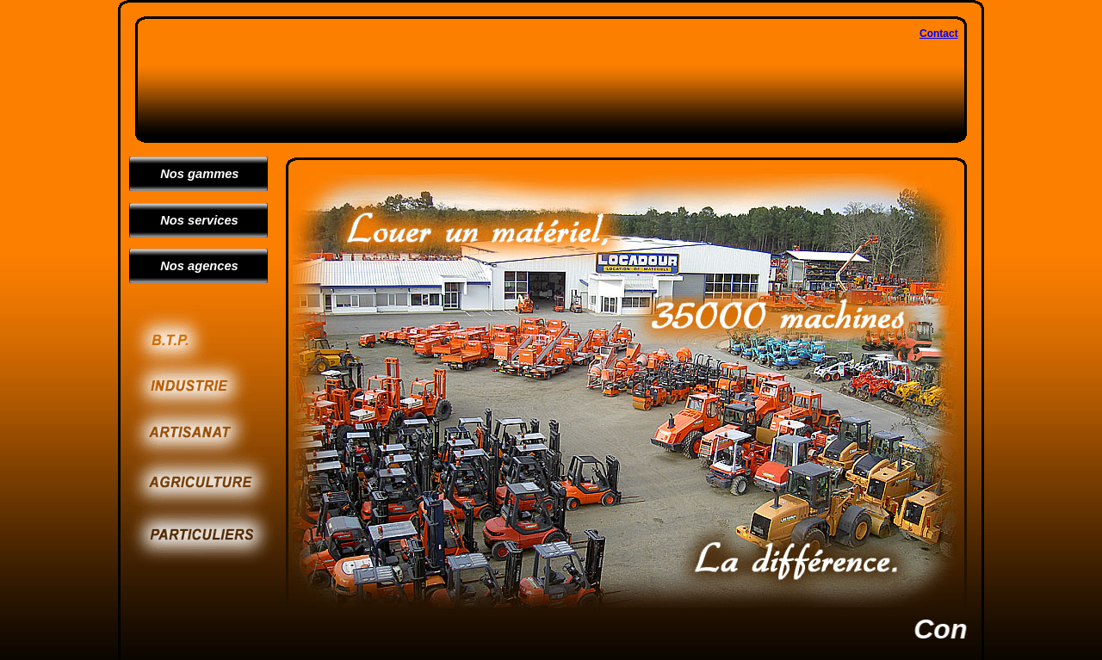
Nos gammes (192, 174)
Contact (938, 34)
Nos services (192, 220)
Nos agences (192, 266)
